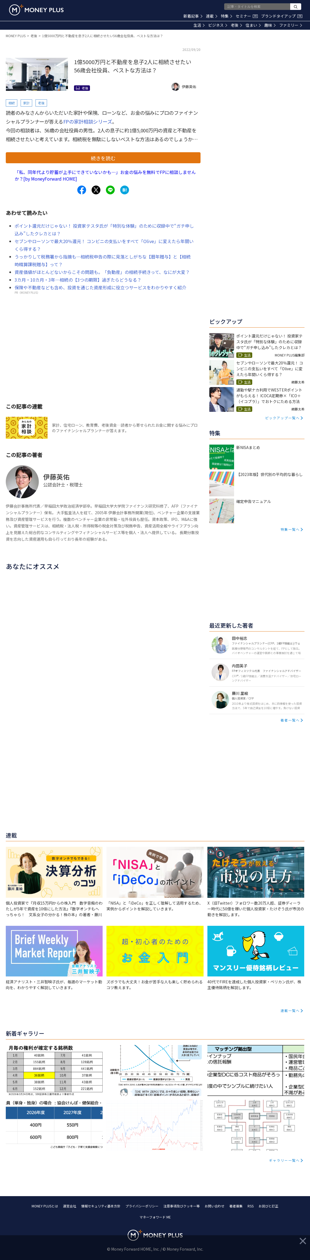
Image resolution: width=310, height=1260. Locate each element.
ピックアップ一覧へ (282, 417)
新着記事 (192, 16)
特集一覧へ (290, 529)
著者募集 (236, 1206)
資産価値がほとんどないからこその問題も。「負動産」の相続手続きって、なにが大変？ (102, 272)
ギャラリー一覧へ (284, 1160)
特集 (226, 16)
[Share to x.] (96, 190)
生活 (199, 25)
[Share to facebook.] (81, 190)
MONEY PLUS (16, 35)
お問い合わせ (214, 1206)
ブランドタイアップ (281, 16)
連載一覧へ (290, 1010)
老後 (236, 25)
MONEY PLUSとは (45, 1206)
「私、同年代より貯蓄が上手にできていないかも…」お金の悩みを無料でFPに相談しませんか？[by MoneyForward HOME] (105, 175)
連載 (211, 16)
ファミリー (290, 25)
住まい (253, 25)
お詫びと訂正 (268, 1206)
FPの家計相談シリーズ (87, 121)
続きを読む (103, 158)
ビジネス (217, 25)
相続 (11, 102)
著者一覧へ (290, 720)
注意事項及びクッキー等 (181, 1206)
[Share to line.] (110, 190)
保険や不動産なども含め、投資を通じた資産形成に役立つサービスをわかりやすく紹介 (100, 287)
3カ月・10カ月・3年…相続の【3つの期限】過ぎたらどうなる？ (78, 279)
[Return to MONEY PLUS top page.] (36, 10)
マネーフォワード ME (155, 1217)
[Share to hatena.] (124, 190)
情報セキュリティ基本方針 (100, 1206)
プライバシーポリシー (141, 1206)
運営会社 (69, 1206)
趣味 (270, 25)
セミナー (247, 16)
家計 (26, 102)
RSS (251, 1206)
